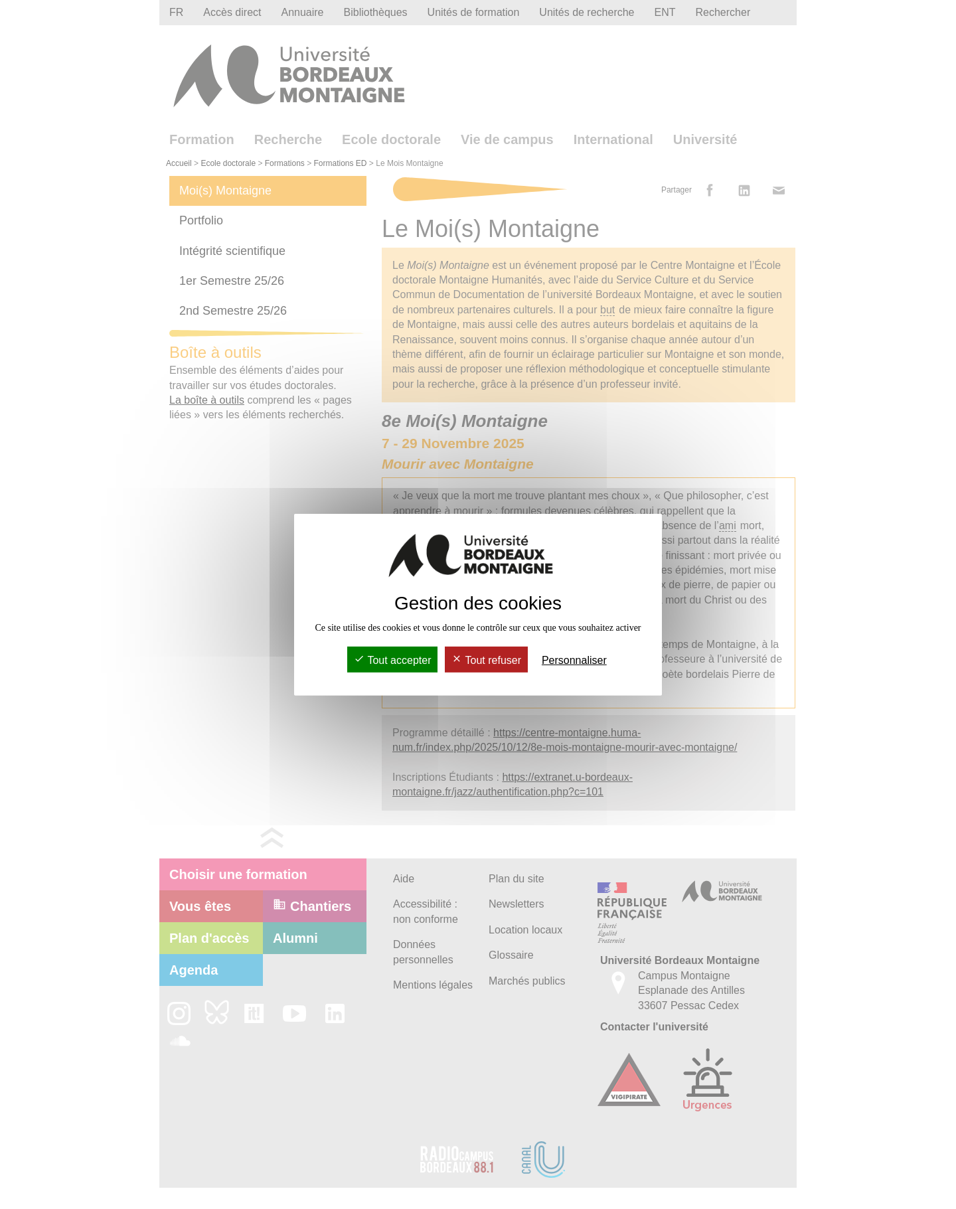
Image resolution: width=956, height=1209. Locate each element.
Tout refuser (486, 660)
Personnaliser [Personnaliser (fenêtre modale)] (574, 660)
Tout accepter (392, 660)
